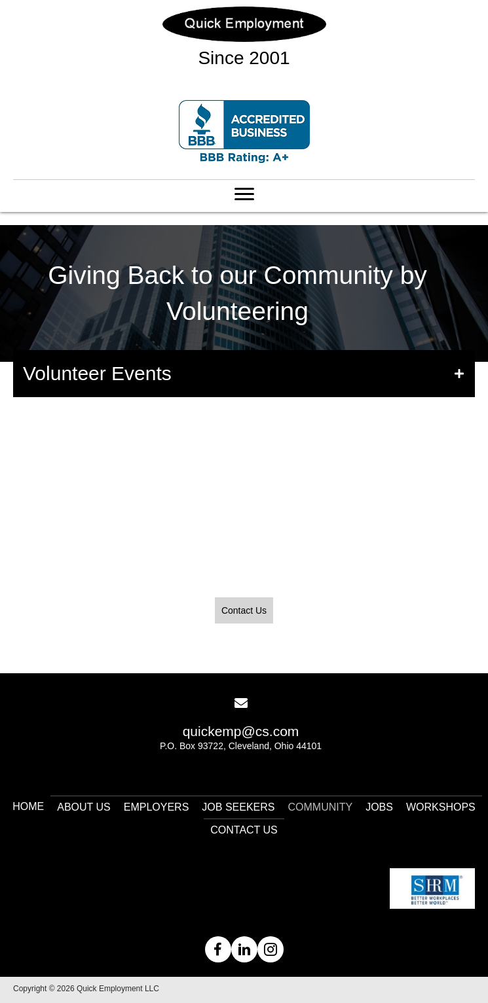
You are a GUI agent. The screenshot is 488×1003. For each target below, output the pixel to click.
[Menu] (244, 194)
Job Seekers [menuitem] (238, 807)
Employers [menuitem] (156, 807)
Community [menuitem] (320, 807)
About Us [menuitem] (84, 807)
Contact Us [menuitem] (244, 830)
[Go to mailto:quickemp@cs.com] (241, 729)
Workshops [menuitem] (441, 807)
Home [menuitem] (28, 806)
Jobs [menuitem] (379, 807)
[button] (244, 373)
